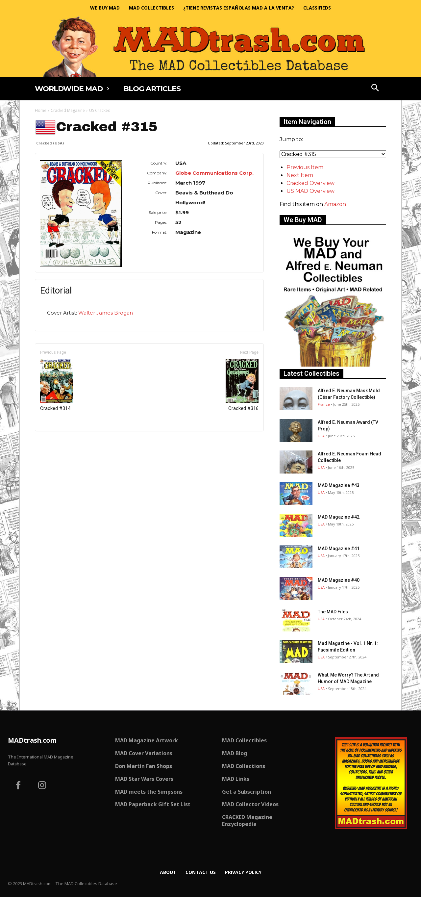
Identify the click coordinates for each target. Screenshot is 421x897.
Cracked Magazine (68, 110)
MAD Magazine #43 (338, 485)
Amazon (335, 204)
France (324, 404)
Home (40, 110)
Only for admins (58, 442)
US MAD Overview (310, 191)
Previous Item (304, 167)
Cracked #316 (242, 385)
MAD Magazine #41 (338, 548)
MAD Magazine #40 (338, 580)
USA (321, 435)
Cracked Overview (310, 183)
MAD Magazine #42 (338, 517)
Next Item (299, 175)
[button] (375, 88)
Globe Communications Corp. (214, 173)
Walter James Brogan (105, 313)
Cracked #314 (56, 385)
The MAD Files (333, 611)
